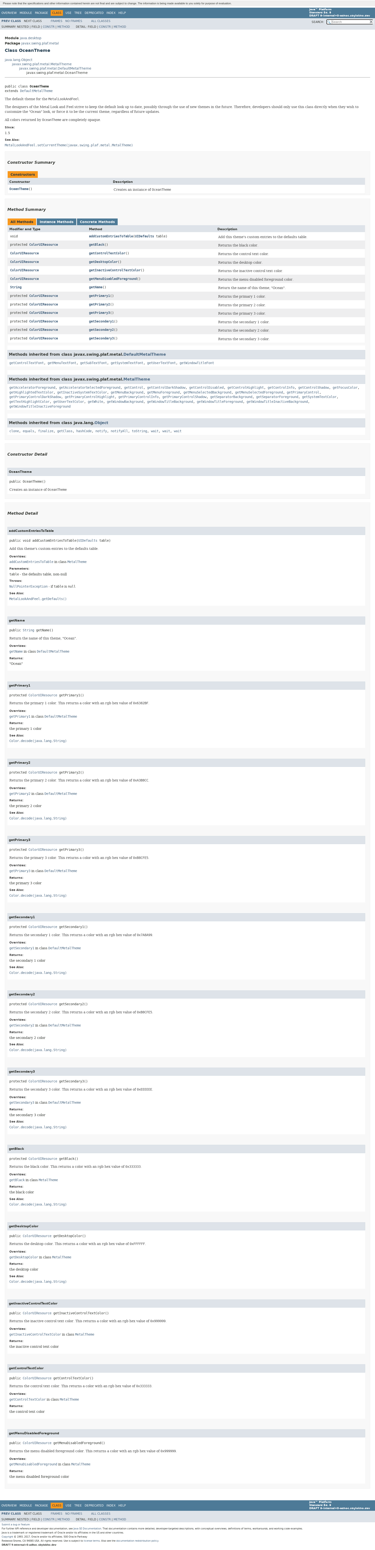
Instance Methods (56, 222)
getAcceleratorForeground (32, 388)
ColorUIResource (43, 245)
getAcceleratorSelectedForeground (89, 388)
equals (28, 431)
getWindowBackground (125, 402)
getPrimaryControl (303, 392)
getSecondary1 (101, 321)
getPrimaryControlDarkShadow (35, 397)
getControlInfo (281, 388)
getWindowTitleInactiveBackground (277, 402)
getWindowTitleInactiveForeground (40, 406)
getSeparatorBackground (231, 397)
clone (14, 431)
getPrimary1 (99, 296)
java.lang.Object (18, 60)
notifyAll (119, 431)
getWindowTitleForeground (220, 402)
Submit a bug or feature (16, 1524)
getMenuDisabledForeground (113, 279)
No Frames (73, 21)
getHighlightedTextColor (31, 392)
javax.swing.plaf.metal (40, 43)
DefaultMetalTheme (36, 91)
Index (111, 13)
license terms (92, 1540)
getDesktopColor (103, 262)
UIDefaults (144, 236)
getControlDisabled (206, 388)
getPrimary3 (99, 313)
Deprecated (94, 13)
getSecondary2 (101, 330)
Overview (9, 13)
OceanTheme (18, 189)
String (16, 287)
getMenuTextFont (62, 363)
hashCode (84, 431)
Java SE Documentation (87, 1528)
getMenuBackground (127, 392)
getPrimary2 (99, 304)
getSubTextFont (93, 363)
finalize (45, 431)
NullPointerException (28, 586)
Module (26, 13)
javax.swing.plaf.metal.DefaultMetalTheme (55, 68)
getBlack (96, 245)
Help (122, 13)
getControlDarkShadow (166, 388)
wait (155, 431)
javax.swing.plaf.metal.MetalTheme (42, 64)
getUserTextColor (68, 402)
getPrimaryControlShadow (184, 397)
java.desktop (30, 38)
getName (95, 287)
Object (101, 422)
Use (69, 13)
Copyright (7, 1536)
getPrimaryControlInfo (138, 397)
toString (139, 431)
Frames (56, 21)
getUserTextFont (161, 363)
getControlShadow (313, 388)
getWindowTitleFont (197, 363)
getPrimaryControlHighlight (90, 397)
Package (41, 13)
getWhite (95, 402)
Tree (78, 13)
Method (63, 26)
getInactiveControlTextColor (115, 270)
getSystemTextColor (319, 397)
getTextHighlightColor (29, 402)
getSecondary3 (101, 338)
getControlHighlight (245, 388)
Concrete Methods (97, 222)
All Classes (100, 21)
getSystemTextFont (127, 363)
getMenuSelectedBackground (207, 392)
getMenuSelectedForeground (259, 392)
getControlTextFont (26, 363)
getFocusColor (345, 388)
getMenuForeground (163, 392)
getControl (133, 388)
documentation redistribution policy (137, 1540)
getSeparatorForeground (277, 397)
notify (101, 431)
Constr (49, 26)
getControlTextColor (107, 253)
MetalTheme (136, 379)
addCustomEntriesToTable (111, 236)
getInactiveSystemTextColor (82, 392)
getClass (64, 431)
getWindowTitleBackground (170, 402)
